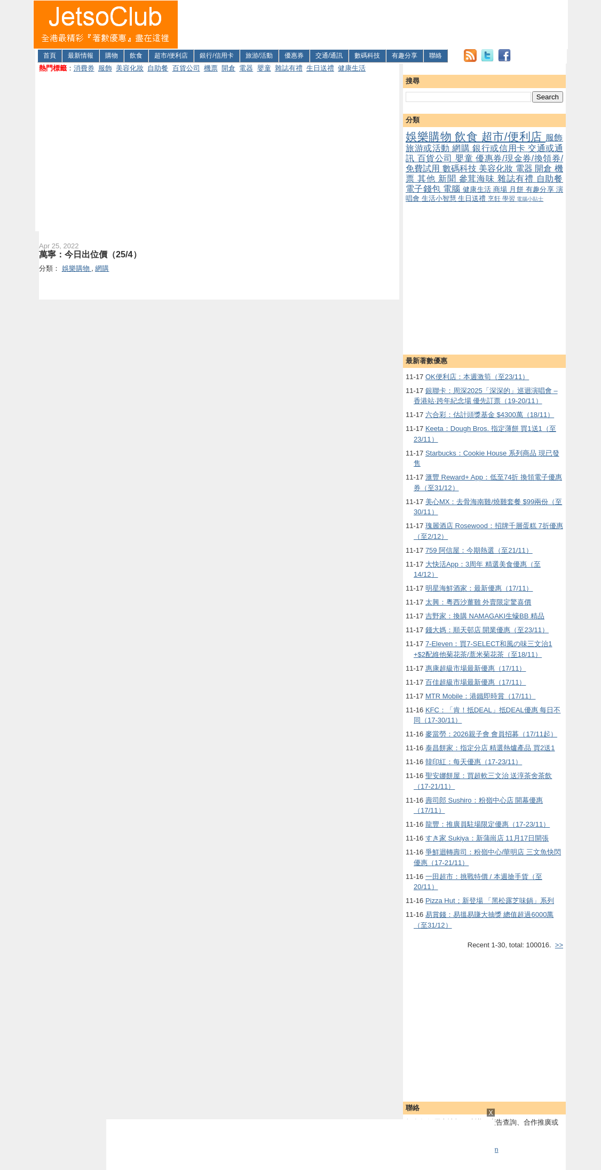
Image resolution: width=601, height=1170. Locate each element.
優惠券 (294, 55)
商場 (501, 189)
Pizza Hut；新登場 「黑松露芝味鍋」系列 (489, 901)
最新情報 (80, 55)
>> (559, 945)
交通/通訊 (329, 55)
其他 (427, 178)
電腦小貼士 (530, 199)
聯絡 (435, 55)
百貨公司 (186, 68)
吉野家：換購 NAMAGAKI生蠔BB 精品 (484, 616)
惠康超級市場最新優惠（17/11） (475, 668)
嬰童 (264, 68)
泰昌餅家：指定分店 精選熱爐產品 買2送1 (490, 748)
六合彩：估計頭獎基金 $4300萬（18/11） (489, 415)
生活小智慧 (440, 198)
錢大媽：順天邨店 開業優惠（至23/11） (487, 630)
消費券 (84, 68)
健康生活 (352, 68)
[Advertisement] (373, 25)
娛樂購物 (430, 136)
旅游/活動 (259, 55)
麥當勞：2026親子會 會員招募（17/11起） (491, 734)
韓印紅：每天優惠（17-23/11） (473, 762)
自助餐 (157, 68)
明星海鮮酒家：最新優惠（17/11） (479, 588)
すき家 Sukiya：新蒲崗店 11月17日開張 (487, 838)
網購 (462, 148)
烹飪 (495, 198)
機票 (211, 68)
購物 (111, 55)
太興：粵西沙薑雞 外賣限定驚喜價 (478, 602)
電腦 (453, 188)
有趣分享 (404, 55)
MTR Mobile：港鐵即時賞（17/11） (480, 696)
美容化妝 (130, 68)
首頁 (49, 55)
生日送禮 (320, 68)
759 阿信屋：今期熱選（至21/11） (479, 550)
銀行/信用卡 (216, 55)
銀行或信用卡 (500, 148)
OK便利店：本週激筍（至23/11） (477, 377)
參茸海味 (478, 178)
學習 (509, 198)
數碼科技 (367, 55)
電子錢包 (424, 188)
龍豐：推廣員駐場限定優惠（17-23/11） (487, 824)
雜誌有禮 (289, 68)
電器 (246, 68)
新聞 (448, 178)
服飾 (105, 68)
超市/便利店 (171, 55)
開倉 (228, 68)
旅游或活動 (429, 148)
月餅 (517, 189)
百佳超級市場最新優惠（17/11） (475, 682)
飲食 (136, 55)
